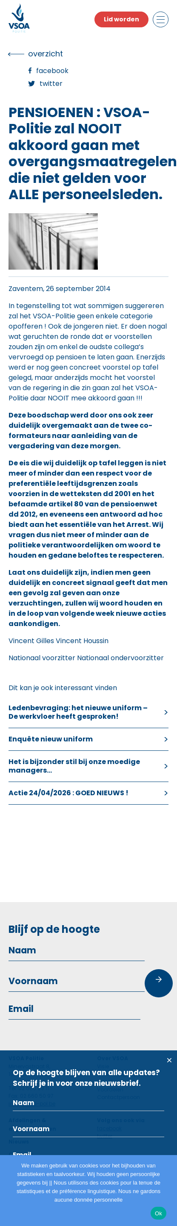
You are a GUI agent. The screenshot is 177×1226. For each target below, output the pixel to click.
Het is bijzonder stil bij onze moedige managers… (74, 766)
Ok (158, 1213)
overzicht (45, 53)
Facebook (52, 71)
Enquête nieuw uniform (51, 739)
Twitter (51, 83)
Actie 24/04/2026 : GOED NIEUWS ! (68, 793)
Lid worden (121, 19)
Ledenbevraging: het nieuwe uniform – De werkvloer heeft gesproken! (78, 712)
